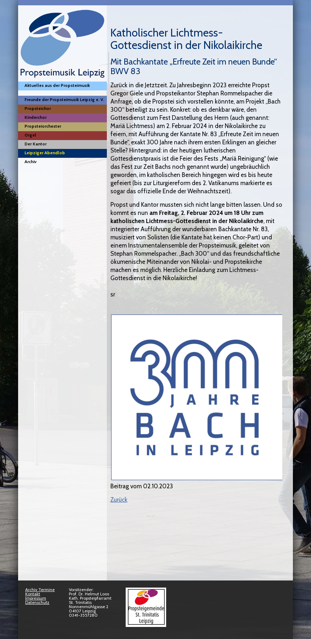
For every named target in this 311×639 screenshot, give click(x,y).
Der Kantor (35, 143)
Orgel (30, 135)
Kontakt (32, 593)
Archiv (30, 161)
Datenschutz (37, 602)
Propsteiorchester (42, 126)
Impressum (35, 598)
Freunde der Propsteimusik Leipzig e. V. (64, 99)
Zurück (118, 499)
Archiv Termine (40, 589)
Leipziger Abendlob (44, 152)
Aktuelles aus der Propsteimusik (57, 85)
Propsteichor (37, 108)
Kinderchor (35, 117)
